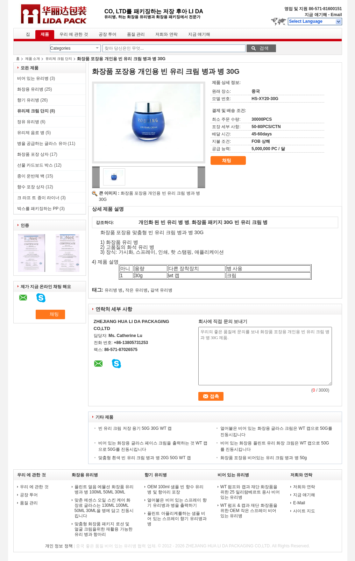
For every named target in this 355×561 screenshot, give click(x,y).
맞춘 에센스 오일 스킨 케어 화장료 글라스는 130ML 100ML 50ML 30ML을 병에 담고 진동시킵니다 (104, 508)
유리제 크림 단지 (58, 59)
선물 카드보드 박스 (35, 165)
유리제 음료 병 (31, 132)
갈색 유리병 (161, 290)
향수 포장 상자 (31, 186)
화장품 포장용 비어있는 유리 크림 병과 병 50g (263, 457)
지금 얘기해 (316, 14)
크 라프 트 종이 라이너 (38, 197)
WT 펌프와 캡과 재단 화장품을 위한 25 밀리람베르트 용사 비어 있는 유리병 (250, 492)
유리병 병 (113, 290)
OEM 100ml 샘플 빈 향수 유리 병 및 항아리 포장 (175, 489)
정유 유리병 (28, 121)
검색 (264, 48)
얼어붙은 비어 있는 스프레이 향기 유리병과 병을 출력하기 (176, 503)
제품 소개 (32, 59)
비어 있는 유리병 (33, 78)
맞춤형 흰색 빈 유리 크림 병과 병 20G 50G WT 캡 (144, 457)
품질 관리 (136, 34)
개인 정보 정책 (59, 546)
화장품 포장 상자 (33, 154)
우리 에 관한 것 (73, 34)
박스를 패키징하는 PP (37, 208)
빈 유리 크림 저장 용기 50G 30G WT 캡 (135, 428)
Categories (60, 48)
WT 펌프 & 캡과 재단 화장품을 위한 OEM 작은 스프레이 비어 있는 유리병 (248, 510)
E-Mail (299, 502)
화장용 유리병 (30, 89)
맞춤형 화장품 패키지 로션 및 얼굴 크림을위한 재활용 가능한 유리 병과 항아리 (103, 529)
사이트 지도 (304, 511)
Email (336, 14)
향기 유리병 (28, 100)
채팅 (231, 160)
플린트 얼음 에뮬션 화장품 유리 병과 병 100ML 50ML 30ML (104, 489)
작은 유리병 (136, 290)
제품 (45, 34)
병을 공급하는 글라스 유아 (42, 143)
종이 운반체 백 (31, 176)
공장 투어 (107, 34)
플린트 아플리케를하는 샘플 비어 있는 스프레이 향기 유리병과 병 (176, 518)
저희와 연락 (166, 34)
